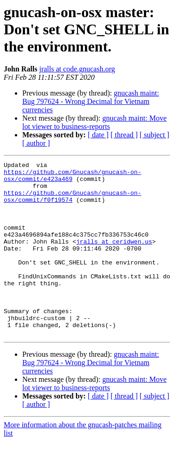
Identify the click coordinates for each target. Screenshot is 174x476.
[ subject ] (154, 135)
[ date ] (98, 135)
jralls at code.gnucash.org (77, 69)
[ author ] (36, 143)
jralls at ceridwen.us (114, 258)
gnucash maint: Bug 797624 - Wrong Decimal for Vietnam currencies (90, 101)
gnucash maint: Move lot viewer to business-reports (94, 122)
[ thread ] (124, 135)
